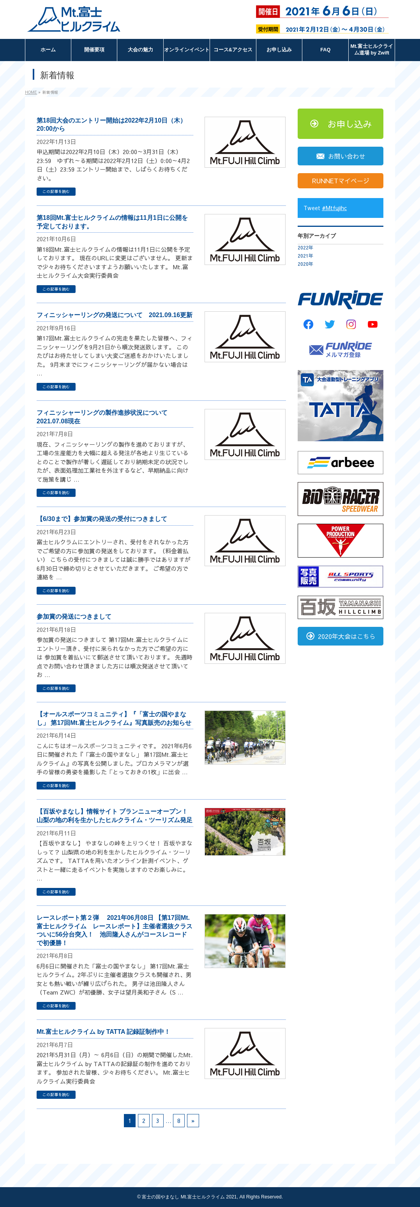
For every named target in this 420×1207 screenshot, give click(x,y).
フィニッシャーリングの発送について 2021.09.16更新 (114, 315)
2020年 (305, 264)
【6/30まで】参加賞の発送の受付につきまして (102, 519)
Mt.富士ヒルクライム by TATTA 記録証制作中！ (103, 1031)
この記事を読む (56, 191)
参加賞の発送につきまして (74, 616)
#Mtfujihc (334, 208)
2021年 (305, 256)
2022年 (305, 247)
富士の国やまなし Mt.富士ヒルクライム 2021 (189, 1197)
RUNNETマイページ (340, 180)
